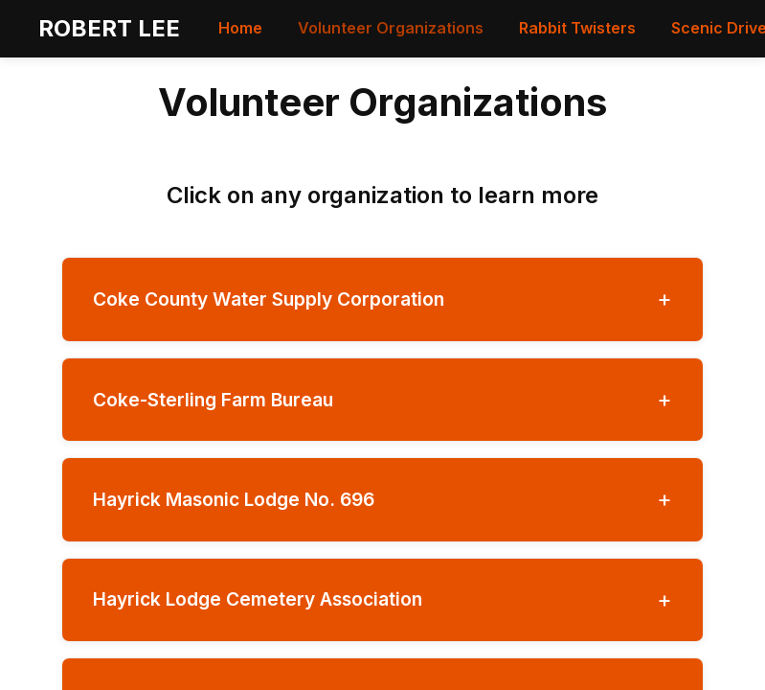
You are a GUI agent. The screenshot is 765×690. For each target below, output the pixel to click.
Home (240, 27)
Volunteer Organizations (391, 27)
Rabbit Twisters (577, 27)
